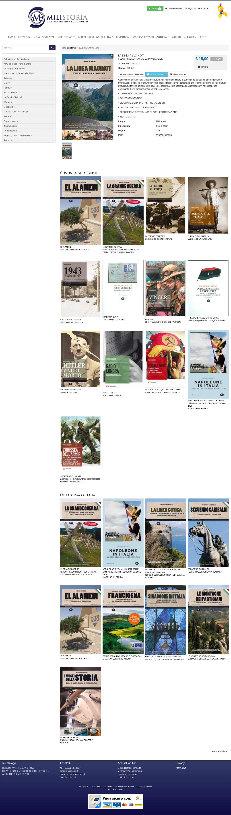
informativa (181, 768)
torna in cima (219, 751)
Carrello (154, 8)
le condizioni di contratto (129, 768)
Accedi (203, 8)
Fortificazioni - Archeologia (16, 111)
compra (203, 67)
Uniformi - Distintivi (13, 97)
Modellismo (9, 107)
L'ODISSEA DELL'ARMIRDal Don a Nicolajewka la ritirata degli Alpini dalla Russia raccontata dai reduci (80, 479)
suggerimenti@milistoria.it (72, 774)
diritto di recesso (126, 777)
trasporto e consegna (128, 774)
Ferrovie (8, 88)
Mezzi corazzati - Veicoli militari (19, 73)
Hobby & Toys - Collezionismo (18, 135)
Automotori (9, 140)
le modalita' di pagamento (130, 771)
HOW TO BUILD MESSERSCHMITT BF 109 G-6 (25, 771)
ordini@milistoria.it (69, 771)
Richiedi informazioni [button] (157, 74)
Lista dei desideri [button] (173, 8)
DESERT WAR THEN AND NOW (18, 768)
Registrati (190, 8)
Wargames (9, 102)
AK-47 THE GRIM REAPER (15, 774)
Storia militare (10, 92)
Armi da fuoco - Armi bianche (17, 64)
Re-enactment (10, 130)
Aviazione (8, 78)
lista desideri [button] (132, 74)
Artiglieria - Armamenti (14, 68)
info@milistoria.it (68, 777)
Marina (7, 83)
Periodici (8, 116)
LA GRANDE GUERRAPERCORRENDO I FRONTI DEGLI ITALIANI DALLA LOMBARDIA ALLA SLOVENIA (121, 249)
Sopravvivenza (11, 121)
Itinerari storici (69, 48)
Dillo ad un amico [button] (178, 74)
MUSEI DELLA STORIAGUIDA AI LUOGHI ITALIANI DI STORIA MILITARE (76, 740)
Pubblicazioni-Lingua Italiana (17, 59)
